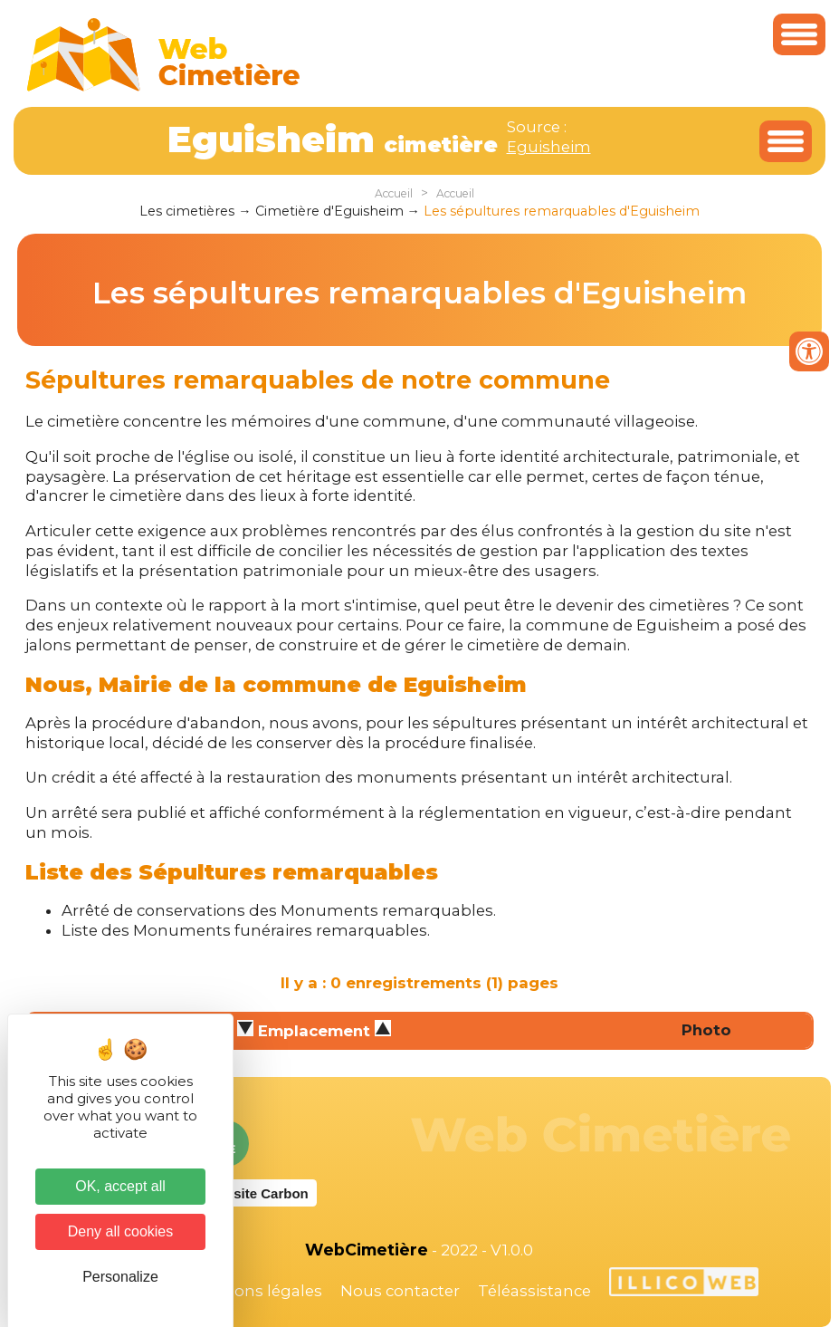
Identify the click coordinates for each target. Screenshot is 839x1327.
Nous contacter (400, 1291)
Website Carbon (257, 1193)
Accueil (394, 193)
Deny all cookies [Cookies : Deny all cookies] (121, 1231)
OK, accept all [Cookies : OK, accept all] (120, 1186)
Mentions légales (256, 1291)
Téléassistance (534, 1291)
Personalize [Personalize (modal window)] (120, 1276)
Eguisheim (549, 147)
